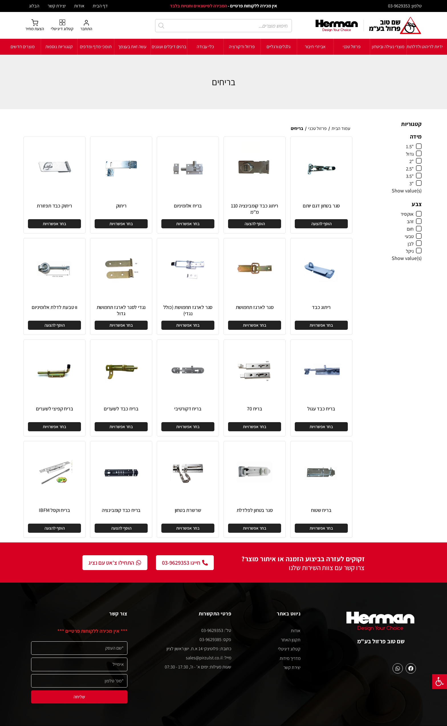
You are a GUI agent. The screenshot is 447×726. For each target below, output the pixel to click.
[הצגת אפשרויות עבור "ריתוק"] (121, 223)
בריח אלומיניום (188, 205)
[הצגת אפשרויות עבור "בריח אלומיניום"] (187, 223)
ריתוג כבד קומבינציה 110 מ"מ (254, 208)
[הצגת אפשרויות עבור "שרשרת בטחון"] (187, 528)
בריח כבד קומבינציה (121, 510)
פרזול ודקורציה (242, 47)
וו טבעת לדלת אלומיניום (54, 307)
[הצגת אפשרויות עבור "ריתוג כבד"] (321, 325)
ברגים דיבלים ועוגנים (169, 47)
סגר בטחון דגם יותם (321, 205)
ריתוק (121, 205)
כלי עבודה (205, 47)
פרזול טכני (352, 47)
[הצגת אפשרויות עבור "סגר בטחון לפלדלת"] (254, 528)
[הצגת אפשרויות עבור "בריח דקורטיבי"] (187, 426)
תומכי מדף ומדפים (96, 47)
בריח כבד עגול (321, 408)
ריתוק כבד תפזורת (54, 205)
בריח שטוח (321, 510)
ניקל (410, 251)
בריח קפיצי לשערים (54, 408)
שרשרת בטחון (188, 510)
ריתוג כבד (321, 307)
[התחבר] (86, 25)
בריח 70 (254, 408)
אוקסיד (407, 214)
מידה (416, 136)
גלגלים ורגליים (278, 47)
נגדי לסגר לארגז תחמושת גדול (121, 310)
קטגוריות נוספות (59, 47)
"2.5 (410, 169)
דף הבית (100, 6)
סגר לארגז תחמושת (255, 307)
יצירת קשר (57, 6)
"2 (411, 161)
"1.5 (410, 146)
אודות (79, 6)
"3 (411, 183)
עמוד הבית (341, 128)
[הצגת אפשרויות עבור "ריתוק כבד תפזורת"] (54, 223)
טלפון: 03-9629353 (405, 6)
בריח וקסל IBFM (54, 510)
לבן (411, 244)
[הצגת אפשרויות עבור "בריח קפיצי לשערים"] (54, 426)
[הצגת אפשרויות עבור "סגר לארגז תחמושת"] (254, 325)
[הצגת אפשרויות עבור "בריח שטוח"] (321, 528)
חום (410, 229)
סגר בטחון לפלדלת (255, 510)
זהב (410, 221)
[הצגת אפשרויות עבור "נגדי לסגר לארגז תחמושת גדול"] (121, 325)
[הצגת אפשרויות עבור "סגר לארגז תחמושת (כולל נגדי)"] (187, 325)
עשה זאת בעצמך (132, 47)
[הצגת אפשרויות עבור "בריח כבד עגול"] (321, 426)
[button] (439, 681)
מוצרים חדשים (23, 47)
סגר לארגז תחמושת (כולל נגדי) (188, 310)
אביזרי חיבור (315, 47)
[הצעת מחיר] (34, 25)
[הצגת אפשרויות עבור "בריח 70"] (254, 426)
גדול (410, 154)
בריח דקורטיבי (187, 408)
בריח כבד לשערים (121, 408)
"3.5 (410, 176)
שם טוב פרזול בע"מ (381, 641)
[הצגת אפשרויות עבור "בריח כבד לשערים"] (121, 426)
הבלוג (34, 6)
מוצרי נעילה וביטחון (388, 47)
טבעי (409, 236)
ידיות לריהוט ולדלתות (425, 47)
